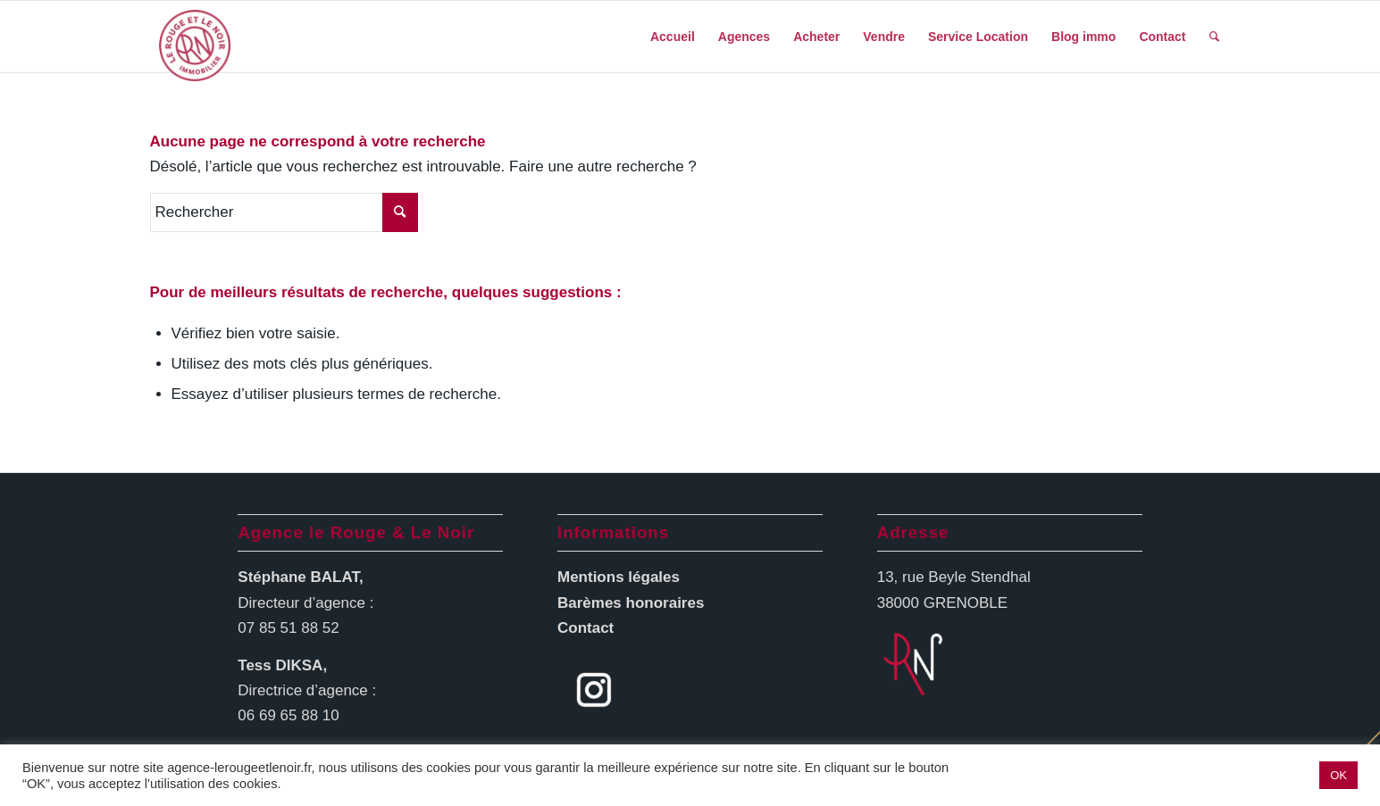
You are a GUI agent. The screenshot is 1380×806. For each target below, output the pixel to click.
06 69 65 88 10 (288, 715)
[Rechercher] (1214, 36)
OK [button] (1338, 775)
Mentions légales (618, 577)
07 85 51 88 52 (288, 627)
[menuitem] (673, 36)
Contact (585, 627)
